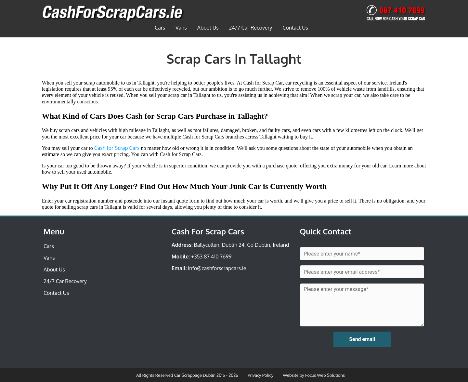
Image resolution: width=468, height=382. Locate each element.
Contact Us (295, 27)
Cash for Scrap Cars (117, 148)
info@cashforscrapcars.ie (217, 268)
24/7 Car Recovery (250, 27)
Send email (362, 339)
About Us (208, 27)
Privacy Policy (260, 375)
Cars (160, 27)
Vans (181, 27)
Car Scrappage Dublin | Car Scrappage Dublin (113, 14)
